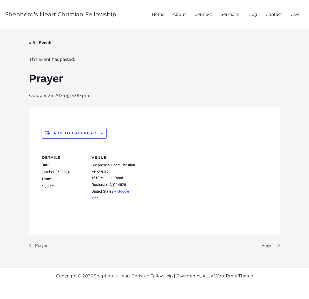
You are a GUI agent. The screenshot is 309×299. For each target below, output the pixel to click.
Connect (203, 14)
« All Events (40, 43)
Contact (274, 14)
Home (158, 14)
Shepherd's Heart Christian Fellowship (60, 14)
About (179, 14)
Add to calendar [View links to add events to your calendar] (75, 133)
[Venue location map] (168, 182)
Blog (252, 14)
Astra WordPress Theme (228, 276)
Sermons (230, 14)
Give (295, 14)
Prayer (41, 245)
